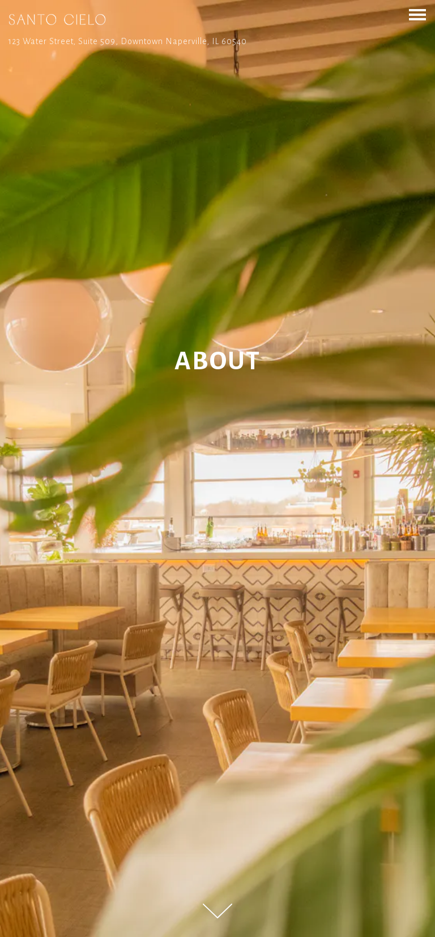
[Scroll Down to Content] (217, 911)
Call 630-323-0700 (217, 926)
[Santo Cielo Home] (57, 19)
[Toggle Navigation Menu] (417, 14)
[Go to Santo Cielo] (217, 41)
